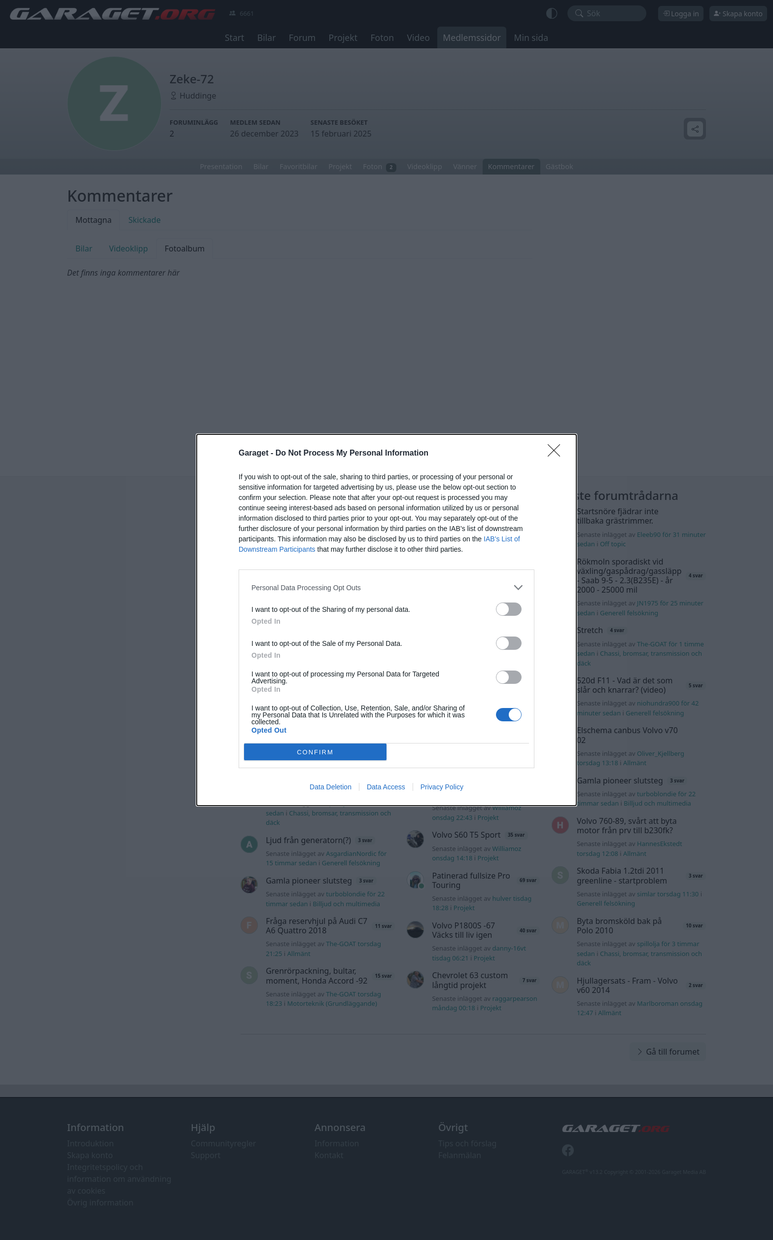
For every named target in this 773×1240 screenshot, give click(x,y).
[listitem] (386, 587)
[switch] (509, 609)
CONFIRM (315, 752)
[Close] (557, 453)
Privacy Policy (442, 787)
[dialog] (386, 620)
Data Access (386, 787)
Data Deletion (330, 787)
